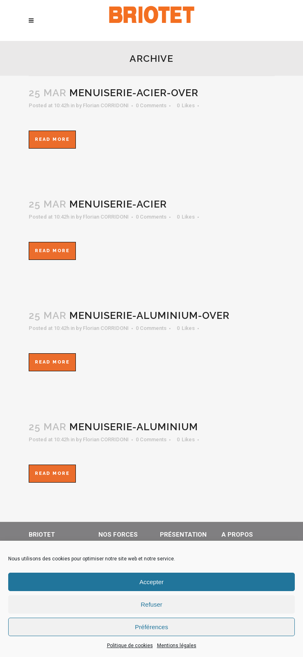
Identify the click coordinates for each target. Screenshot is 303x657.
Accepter (151, 581)
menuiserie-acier (118, 204)
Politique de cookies (130, 645)
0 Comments (151, 105)
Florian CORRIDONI (106, 105)
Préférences (151, 626)
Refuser (151, 604)
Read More (52, 139)
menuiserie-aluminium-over (149, 315)
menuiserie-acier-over (133, 93)
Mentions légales (176, 645)
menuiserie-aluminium (133, 427)
